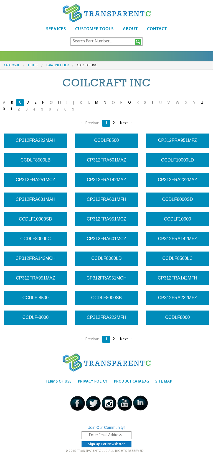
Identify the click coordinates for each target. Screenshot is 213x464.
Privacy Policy (93, 382)
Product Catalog (131, 382)
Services (56, 29)
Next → (126, 123)
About (130, 29)
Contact (157, 29)
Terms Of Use (59, 382)
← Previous (90, 123)
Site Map (163, 382)
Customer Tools (94, 29)
